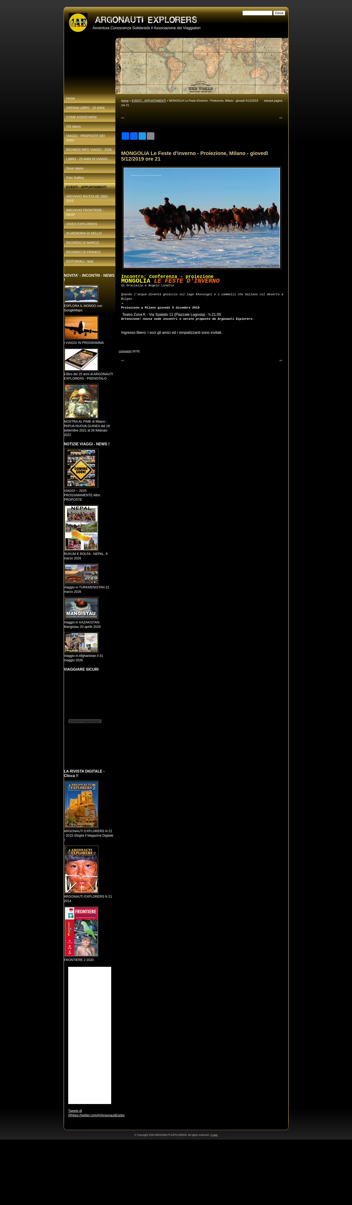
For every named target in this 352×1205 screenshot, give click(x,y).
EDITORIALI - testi (79, 261)
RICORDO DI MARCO (82, 243)
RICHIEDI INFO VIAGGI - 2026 (89, 149)
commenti (125, 351)
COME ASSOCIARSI (81, 117)
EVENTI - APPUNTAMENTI (149, 100)
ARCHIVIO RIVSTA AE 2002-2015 (87, 198)
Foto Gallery (75, 178)
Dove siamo (75, 168)
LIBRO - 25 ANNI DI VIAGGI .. (88, 159)
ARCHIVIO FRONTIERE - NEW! (85, 212)
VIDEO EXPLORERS (81, 224)
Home (125, 100)
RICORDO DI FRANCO (83, 252)
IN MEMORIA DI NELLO (84, 233)
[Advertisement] (140, 1172)
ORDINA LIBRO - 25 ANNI (85, 108)
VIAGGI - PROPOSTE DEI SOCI (85, 138)
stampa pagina (273, 100)
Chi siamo (73, 126)
